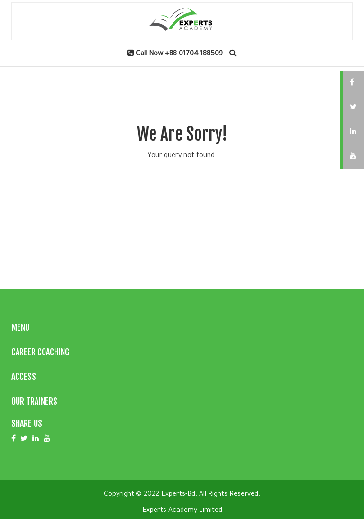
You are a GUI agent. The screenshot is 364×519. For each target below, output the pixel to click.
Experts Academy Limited (182, 511)
